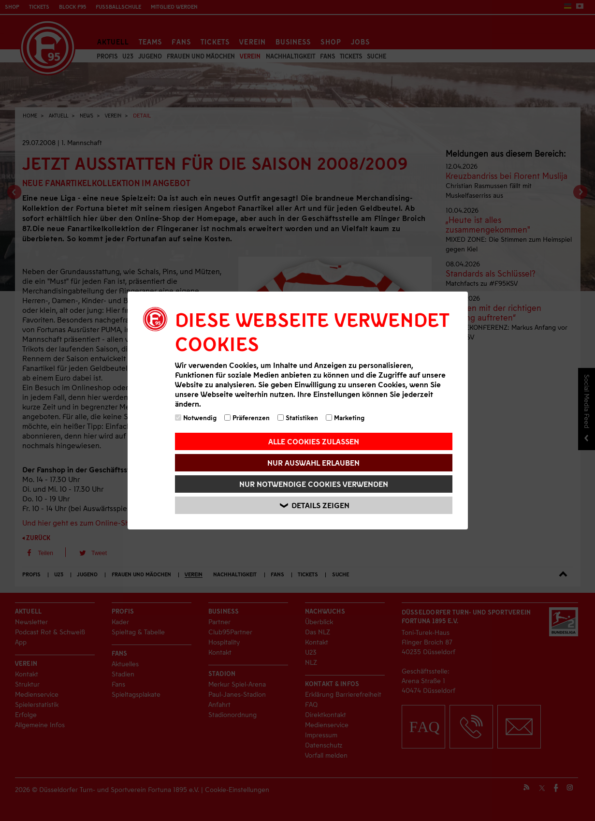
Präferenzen (247, 417)
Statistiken (297, 417)
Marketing (345, 417)
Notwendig (196, 417)
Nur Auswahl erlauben (313, 462)
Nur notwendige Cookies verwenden (313, 483)
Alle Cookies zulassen (313, 441)
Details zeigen (315, 505)
